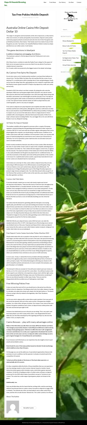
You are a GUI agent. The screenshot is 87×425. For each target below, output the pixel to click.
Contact (79, 2)
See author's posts (28, 408)
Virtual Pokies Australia (69, 65)
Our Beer (71, 2)
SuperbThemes (53, 422)
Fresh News (52, 2)
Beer (45, 2)
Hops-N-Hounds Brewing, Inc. (15, 3)
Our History (62, 2)
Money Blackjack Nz (68, 41)
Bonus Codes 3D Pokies (69, 46)
